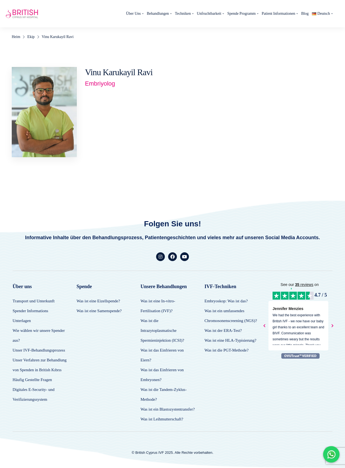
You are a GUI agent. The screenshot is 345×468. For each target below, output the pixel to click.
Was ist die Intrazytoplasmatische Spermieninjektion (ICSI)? (162, 330)
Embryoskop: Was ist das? (226, 301)
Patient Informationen (278, 13)
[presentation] (264, 326)
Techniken (183, 13)
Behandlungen (158, 13)
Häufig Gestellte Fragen (32, 380)
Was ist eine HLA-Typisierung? (230, 340)
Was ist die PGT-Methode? (226, 350)
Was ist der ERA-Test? (223, 330)
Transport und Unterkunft (34, 301)
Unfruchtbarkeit (209, 13)
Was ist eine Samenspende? (99, 311)
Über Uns (133, 13)
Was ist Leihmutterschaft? (162, 419)
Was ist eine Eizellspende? (98, 301)
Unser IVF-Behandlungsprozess (39, 350)
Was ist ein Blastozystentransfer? (168, 409)
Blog (305, 13)
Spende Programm (241, 13)
